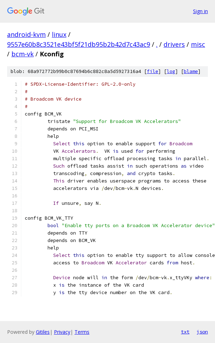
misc (198, 44)
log (171, 71)
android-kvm (26, 34)
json (202, 331)
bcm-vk (22, 54)
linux (59, 34)
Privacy (62, 331)
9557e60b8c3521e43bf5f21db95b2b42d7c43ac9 (78, 44)
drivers (174, 44)
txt (185, 331)
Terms (82, 331)
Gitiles (43, 331)
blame (191, 71)
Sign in (200, 11)
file (152, 71)
